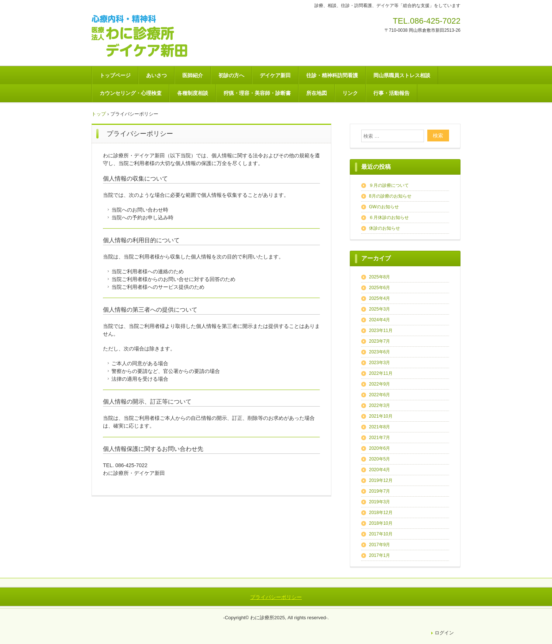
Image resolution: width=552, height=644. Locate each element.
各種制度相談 (192, 93)
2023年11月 (381, 330)
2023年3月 (379, 362)
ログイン (444, 633)
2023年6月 (379, 351)
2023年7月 (379, 341)
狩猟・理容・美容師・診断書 (257, 93)
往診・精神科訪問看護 (332, 75)
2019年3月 (379, 501)
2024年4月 (379, 319)
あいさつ (156, 75)
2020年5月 (379, 459)
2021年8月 (379, 426)
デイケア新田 (275, 75)
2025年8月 (379, 277)
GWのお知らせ (384, 206)
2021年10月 (381, 416)
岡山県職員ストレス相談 (401, 75)
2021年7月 (379, 437)
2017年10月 (381, 534)
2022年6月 (379, 394)
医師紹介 (192, 75)
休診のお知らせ (384, 228)
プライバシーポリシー (276, 597)
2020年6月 (379, 448)
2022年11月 (381, 373)
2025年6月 (379, 287)
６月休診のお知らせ (389, 217)
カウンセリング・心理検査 (131, 93)
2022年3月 (379, 405)
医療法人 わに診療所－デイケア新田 (145, 36)
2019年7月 (379, 491)
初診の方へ (231, 75)
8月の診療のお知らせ (390, 196)
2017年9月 (379, 544)
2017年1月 (379, 555)
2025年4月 (379, 298)
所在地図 (316, 93)
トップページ (115, 75)
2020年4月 (379, 469)
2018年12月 (381, 512)
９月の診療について (389, 185)
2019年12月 (381, 480)
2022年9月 (379, 384)
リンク (350, 93)
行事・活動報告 (391, 93)
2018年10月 (381, 523)
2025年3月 (379, 309)
